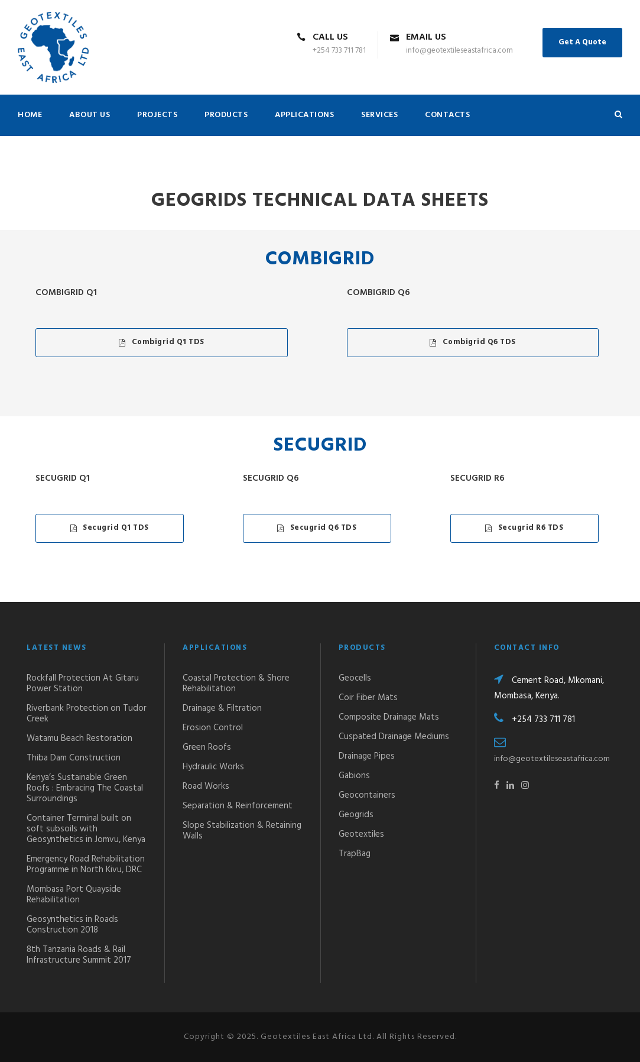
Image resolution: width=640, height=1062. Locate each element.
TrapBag (355, 854)
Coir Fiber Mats (368, 698)
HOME (30, 115)
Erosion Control (213, 728)
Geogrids (356, 815)
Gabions (354, 776)
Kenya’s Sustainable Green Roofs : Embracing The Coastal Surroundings (85, 788)
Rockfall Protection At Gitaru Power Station (83, 683)
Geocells (355, 678)
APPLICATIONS (304, 115)
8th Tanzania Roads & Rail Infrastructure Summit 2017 (79, 955)
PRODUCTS (226, 115)
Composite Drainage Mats (389, 717)
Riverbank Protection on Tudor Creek (87, 713)
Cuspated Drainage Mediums (394, 737)
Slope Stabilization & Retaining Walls (242, 830)
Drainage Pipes (367, 756)
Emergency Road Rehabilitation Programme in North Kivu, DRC (86, 864)
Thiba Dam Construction (74, 758)
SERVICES (379, 115)
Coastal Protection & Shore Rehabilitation (236, 683)
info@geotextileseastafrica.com (552, 759)
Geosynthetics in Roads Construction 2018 (72, 924)
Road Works (206, 786)
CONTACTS (447, 115)
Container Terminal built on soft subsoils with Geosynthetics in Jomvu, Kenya (86, 829)
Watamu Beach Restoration (79, 738)
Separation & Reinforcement (238, 806)
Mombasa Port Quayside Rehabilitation (74, 894)
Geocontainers (367, 795)
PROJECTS (157, 115)
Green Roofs (207, 747)
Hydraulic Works (213, 767)
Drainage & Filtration (222, 708)
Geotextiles (361, 834)
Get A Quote (582, 42)
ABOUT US (89, 115)
